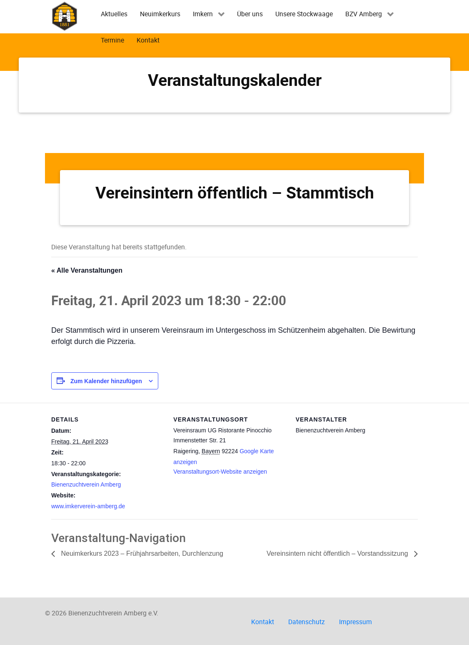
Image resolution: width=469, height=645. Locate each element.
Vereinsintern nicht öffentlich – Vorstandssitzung (338, 553)
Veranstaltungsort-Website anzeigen (220, 471)
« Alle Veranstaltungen (86, 270)
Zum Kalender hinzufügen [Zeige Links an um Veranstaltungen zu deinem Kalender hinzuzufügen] (106, 381)
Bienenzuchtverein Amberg (86, 484)
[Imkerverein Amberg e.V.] (64, 16)
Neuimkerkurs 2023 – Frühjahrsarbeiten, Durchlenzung (141, 553)
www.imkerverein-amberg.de (88, 506)
